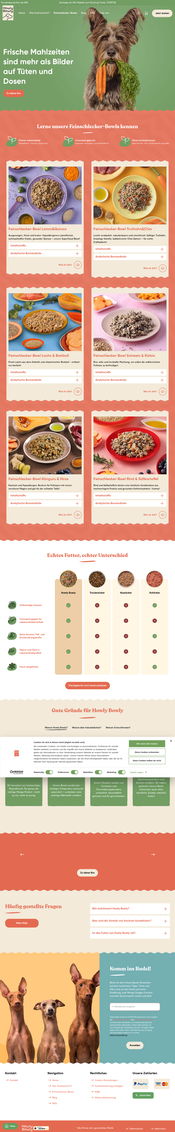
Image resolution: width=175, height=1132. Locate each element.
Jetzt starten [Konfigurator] (162, 13)
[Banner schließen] (171, 1095)
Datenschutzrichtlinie (121, 1020)
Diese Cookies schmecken (147, 1107)
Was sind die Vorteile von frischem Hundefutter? (121, 921)
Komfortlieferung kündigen (106, 1086)
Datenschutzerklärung (118, 1035)
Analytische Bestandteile (25, 253)
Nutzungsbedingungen (144, 1020)
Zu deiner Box (14, 93)
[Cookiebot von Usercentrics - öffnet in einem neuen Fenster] (16, 1127)
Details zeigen (136, 1127)
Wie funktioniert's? (60, 1086)
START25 (111, 3)
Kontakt (11, 1080)
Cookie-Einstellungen (104, 1080)
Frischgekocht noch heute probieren (88, 685)
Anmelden (135, 1045)
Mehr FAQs (22, 923)
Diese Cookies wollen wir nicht (147, 1115)
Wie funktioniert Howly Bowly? (110, 908)
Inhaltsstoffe (18, 245)
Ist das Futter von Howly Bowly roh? (114, 933)
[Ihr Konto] (139, 13)
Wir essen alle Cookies (147, 1098)
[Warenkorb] (146, 13)
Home (53, 1080)
